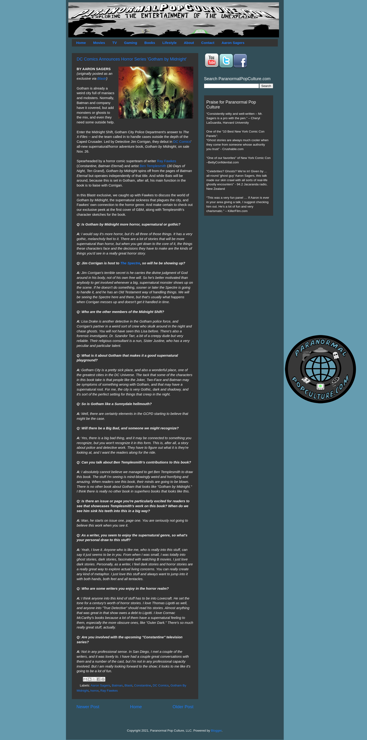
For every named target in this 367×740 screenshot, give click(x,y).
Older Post (182, 706)
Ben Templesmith (152, 166)
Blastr (101, 78)
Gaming (130, 43)
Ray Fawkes (166, 161)
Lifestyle (169, 43)
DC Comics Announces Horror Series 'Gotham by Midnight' (132, 59)
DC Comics (182, 142)
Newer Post (88, 706)
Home (81, 43)
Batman (117, 685)
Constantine (142, 685)
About (189, 43)
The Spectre (130, 263)
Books (149, 43)
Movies (99, 43)
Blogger (216, 730)
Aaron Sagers (233, 43)
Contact (207, 43)
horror (94, 690)
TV (114, 43)
